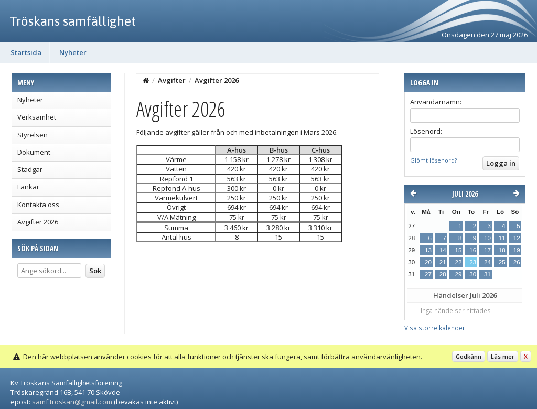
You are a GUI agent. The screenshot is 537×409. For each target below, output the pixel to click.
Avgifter (172, 80)
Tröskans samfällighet (72, 21)
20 (428, 262)
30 (472, 274)
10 (487, 238)
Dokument (33, 152)
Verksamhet (36, 117)
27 (428, 274)
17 (487, 250)
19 (516, 250)
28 (442, 274)
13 (428, 250)
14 (442, 250)
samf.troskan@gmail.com (72, 401)
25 (502, 262)
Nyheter (73, 52)
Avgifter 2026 (37, 222)
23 (472, 262)
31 (487, 274)
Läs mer (502, 356)
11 (502, 238)
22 (458, 262)
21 (442, 262)
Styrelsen (32, 134)
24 (487, 262)
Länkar (28, 186)
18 (502, 250)
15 (458, 250)
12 (516, 238)
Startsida (25, 52)
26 (516, 262)
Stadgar (29, 169)
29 (458, 274)
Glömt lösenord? (433, 160)
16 (472, 250)
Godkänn (468, 356)
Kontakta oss (38, 204)
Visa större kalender (434, 328)
